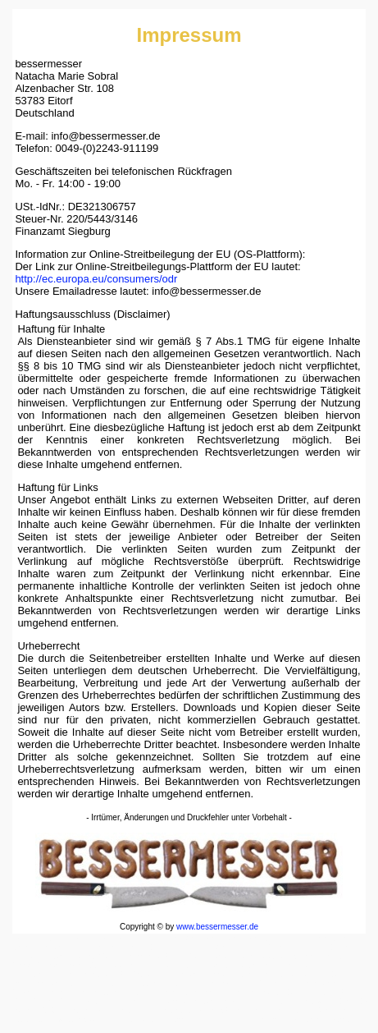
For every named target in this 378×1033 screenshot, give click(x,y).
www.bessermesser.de (217, 926)
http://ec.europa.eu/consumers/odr (96, 279)
